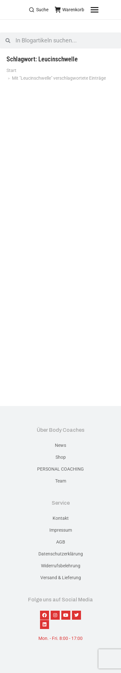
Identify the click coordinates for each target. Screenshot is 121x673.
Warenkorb (69, 10)
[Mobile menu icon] (103, 9)
